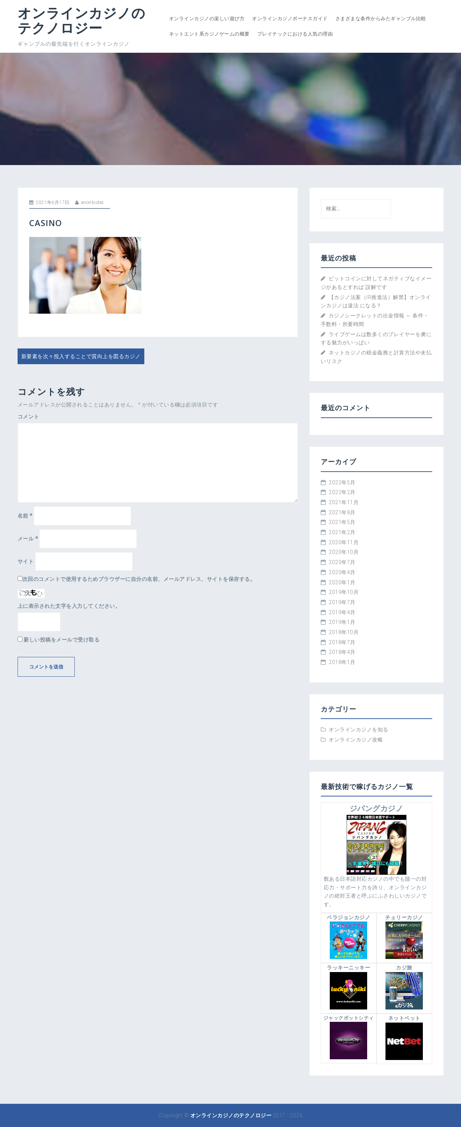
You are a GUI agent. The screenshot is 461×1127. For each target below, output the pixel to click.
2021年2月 (342, 532)
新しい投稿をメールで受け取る (61, 640)
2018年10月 (344, 632)
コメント (28, 417)
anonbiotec (92, 202)
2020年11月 (344, 542)
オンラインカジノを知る (358, 729)
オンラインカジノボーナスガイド (290, 18)
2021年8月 (342, 512)
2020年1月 (342, 582)
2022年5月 (342, 482)
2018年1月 (342, 662)
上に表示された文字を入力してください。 (69, 606)
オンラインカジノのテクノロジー (81, 20)
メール (28, 539)
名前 (25, 516)
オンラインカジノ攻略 (356, 740)
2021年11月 (344, 502)
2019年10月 (344, 592)
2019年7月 (342, 602)
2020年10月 (344, 552)
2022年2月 (342, 492)
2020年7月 (342, 562)
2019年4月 (342, 612)
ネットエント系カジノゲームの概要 (209, 34)
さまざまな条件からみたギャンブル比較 (380, 18)
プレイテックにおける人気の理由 (295, 34)
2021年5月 (342, 522)
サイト (26, 561)
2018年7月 (342, 642)
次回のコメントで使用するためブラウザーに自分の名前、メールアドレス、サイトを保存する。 (139, 579)
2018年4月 (342, 652)
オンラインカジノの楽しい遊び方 (207, 18)
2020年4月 (342, 572)
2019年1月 (342, 622)
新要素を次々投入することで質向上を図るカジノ (81, 356)
